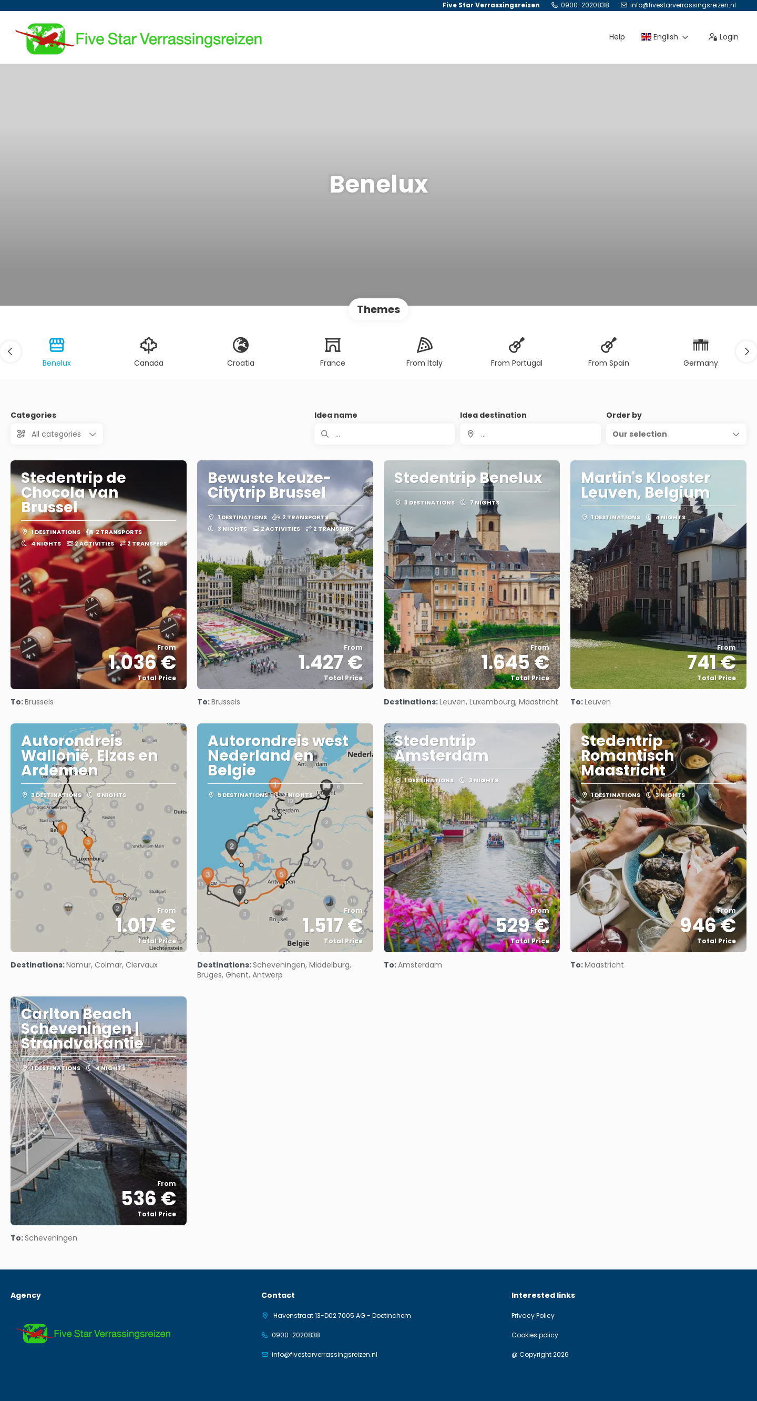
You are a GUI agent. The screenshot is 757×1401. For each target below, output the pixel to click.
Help (617, 37)
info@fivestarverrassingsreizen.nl (683, 5)
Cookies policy (535, 1335)
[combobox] (530, 434)
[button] (10, 351)
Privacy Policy (533, 1316)
